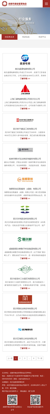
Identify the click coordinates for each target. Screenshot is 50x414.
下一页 (39, 358)
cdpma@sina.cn (24, 379)
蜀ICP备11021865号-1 (10, 391)
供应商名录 (9, 37)
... (29, 358)
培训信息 (26, 37)
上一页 (10, 358)
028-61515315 (7, 379)
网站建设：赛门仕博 (27, 391)
